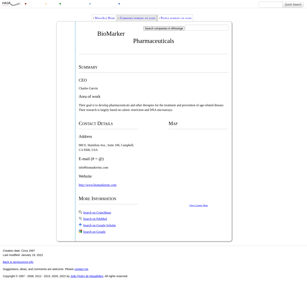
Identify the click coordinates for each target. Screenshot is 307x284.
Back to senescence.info (18, 262)
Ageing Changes (103, 3)
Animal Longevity (74, 3)
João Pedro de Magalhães (86, 276)
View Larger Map (198, 205)
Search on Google (94, 231)
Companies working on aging (138, 18)
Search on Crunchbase (97, 212)
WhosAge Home (105, 18)
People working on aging (176, 18)
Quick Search (293, 4)
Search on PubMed (95, 218)
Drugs (52, 3)
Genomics (34, 3)
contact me (81, 269)
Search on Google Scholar (99, 225)
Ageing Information (134, 3)
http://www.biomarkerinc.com (97, 185)
